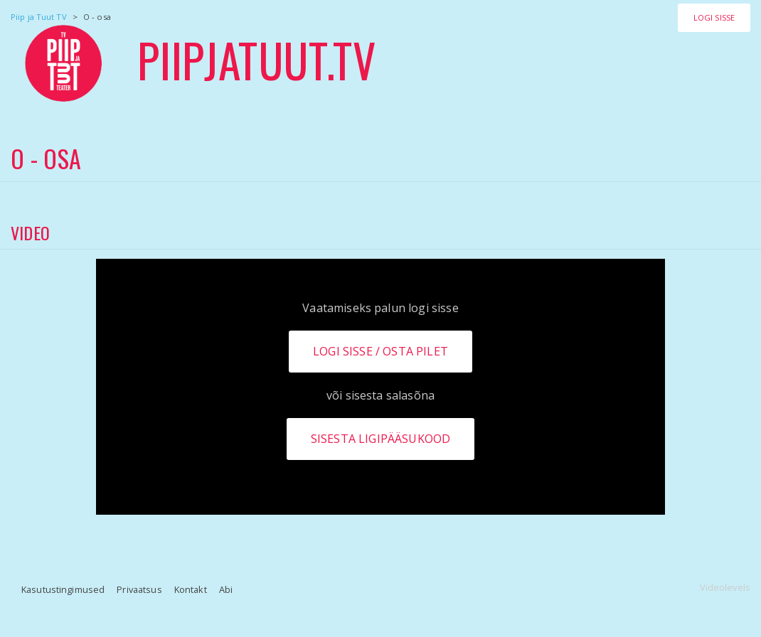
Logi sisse (714, 17)
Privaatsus (139, 589)
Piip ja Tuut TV (39, 16)
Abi (226, 589)
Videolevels (725, 587)
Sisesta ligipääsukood (380, 438)
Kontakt (190, 589)
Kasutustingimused (63, 589)
